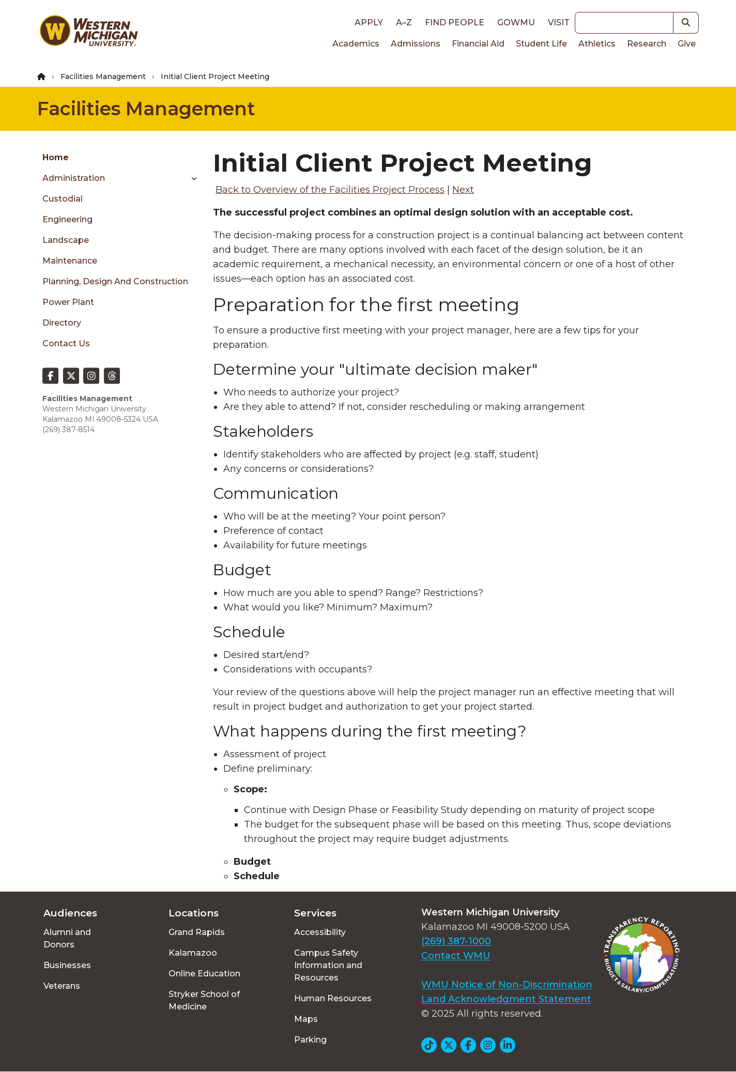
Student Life (541, 44)
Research (646, 44)
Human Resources (333, 998)
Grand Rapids (196, 932)
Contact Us (66, 343)
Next (463, 189)
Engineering (67, 219)
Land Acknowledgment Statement (506, 999)
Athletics (597, 44)
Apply (369, 22)
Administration (73, 178)
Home (55, 157)
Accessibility (320, 932)
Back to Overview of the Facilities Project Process (330, 189)
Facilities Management (103, 76)
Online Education (204, 973)
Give (687, 44)
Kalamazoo (192, 953)
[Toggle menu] (190, 178)
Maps (306, 1019)
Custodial (62, 199)
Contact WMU (455, 955)
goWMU (516, 22)
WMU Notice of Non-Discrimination (506, 984)
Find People (454, 22)
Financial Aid (478, 44)
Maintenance (69, 261)
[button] (686, 23)
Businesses (67, 965)
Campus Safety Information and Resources (328, 965)
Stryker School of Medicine (204, 1000)
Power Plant (68, 302)
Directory (61, 323)
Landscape (65, 240)
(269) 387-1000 (456, 941)
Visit (559, 22)
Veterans (61, 986)
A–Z (404, 22)
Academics (355, 44)
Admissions (415, 44)
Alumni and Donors (67, 938)
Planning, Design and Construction (115, 281)
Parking (310, 1040)
